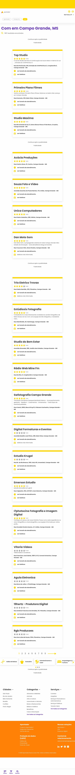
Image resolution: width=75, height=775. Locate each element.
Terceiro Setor (55, 706)
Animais (29, 696)
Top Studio (21, 55)
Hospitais (54, 696)
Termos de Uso (24, 731)
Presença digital (62, 731)
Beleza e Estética (32, 707)
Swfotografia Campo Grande (32, 395)
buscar (17, 772)
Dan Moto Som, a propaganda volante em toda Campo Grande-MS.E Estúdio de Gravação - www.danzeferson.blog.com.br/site (36, 244)
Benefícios (30, 709)
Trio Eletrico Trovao (26, 282)
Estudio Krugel (23, 456)
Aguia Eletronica (24, 577)
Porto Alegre (7, 707)
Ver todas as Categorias (35, 714)
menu (5, 772)
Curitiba (5, 704)
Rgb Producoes (23, 630)
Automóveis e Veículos (34, 701)
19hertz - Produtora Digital (31, 604)
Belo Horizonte (7, 699)
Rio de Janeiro (7, 696)
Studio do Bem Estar (27, 342)
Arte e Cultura (31, 699)
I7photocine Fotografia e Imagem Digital (35, 512)
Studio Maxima (24, 118)
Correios (53, 694)
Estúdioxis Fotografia (27, 309)
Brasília (5, 701)
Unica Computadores (28, 211)
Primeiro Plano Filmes (28, 87)
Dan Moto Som (23, 237)
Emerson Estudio (25, 482)
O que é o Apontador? (26, 727)
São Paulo (6, 694)
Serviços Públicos (56, 703)
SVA (58, 729)
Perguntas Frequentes (26, 729)
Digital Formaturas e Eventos (32, 429)
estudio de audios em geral (23, 488)
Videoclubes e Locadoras (22, 553)
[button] (36, 667)
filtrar (11, 772)
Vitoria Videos (23, 547)
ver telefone (21, 74)
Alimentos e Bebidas (33, 694)
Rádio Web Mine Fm (26, 368)
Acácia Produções (25, 157)
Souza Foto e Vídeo (26, 184)
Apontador (7, 19)
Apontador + (61, 727)
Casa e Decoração (33, 712)
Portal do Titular (25, 745)
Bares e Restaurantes (34, 704)
